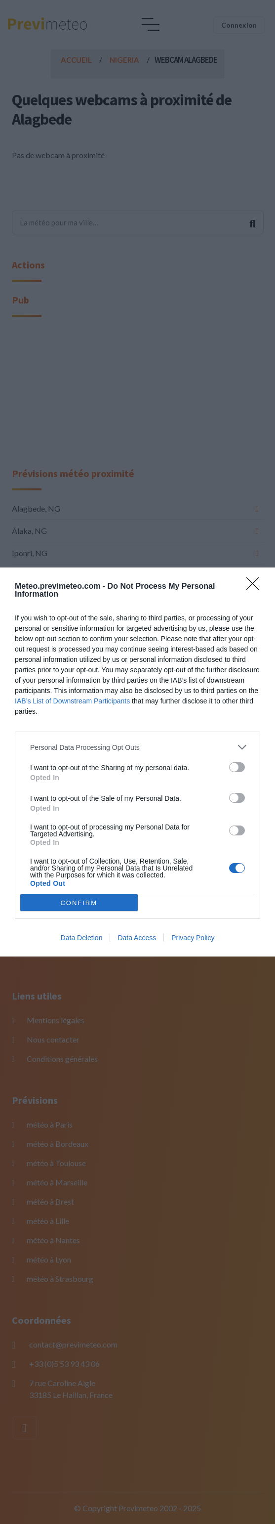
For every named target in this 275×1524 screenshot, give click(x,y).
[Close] (255, 586)
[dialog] (137, 762)
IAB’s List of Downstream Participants (72, 701)
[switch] (237, 767)
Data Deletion (82, 938)
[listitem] (137, 747)
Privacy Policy (192, 938)
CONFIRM (78, 903)
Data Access (137, 938)
